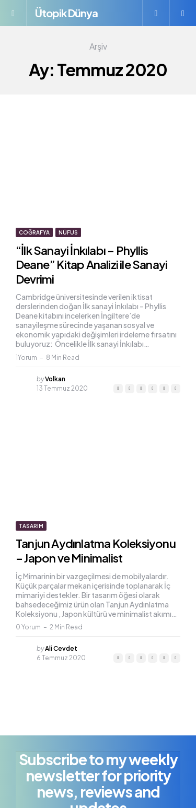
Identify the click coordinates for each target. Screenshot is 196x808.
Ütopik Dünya (66, 12)
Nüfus (68, 232)
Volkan (55, 379)
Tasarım (31, 526)
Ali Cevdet (61, 648)
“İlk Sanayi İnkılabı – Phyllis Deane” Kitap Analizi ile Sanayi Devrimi (91, 264)
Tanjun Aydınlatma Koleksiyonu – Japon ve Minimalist (96, 550)
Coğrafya (34, 232)
